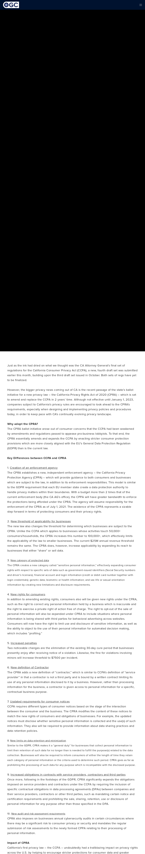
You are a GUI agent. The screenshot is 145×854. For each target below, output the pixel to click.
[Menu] (140, 5)
